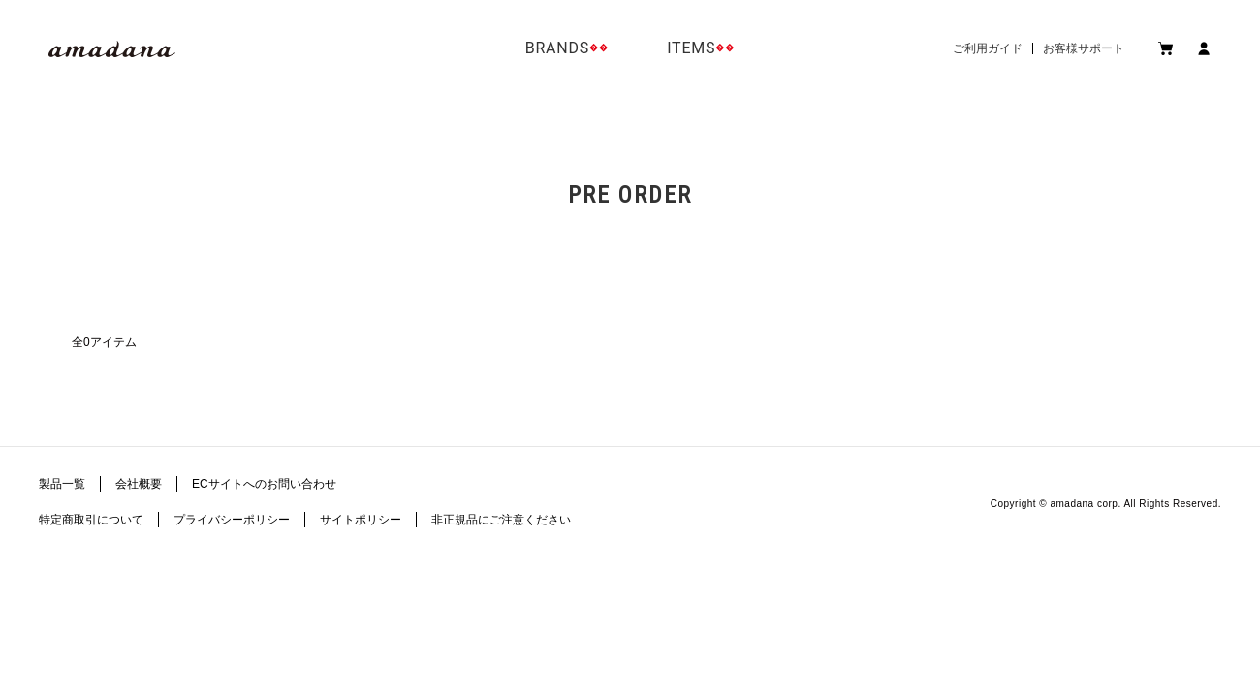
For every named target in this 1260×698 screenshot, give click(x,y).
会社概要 (138, 484)
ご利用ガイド (988, 48)
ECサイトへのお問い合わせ (264, 484)
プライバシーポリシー (231, 519)
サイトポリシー (360, 519)
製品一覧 (62, 484)
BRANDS (557, 48)
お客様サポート (1083, 48)
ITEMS (691, 48)
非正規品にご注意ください (501, 519)
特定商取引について (91, 519)
